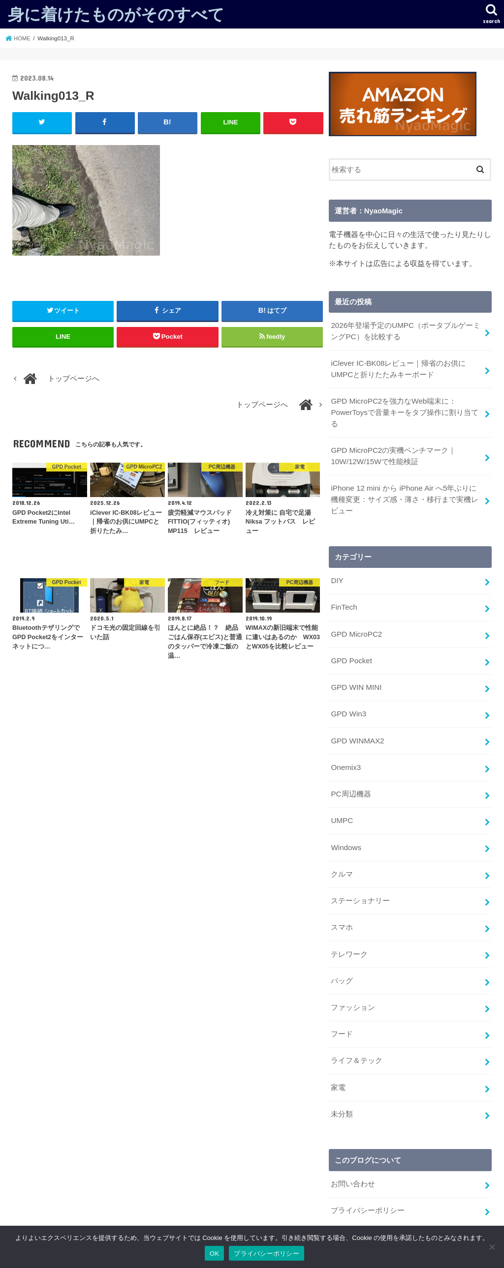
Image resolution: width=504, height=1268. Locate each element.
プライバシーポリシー (368, 1191)
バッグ (342, 965)
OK (214, 1253)
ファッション (353, 991)
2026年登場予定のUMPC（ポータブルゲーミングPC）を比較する (405, 331)
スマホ (342, 913)
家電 (338, 1069)
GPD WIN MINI (355, 679)
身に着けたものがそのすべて (116, 14)
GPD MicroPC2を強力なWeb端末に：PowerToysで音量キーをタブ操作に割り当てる (404, 410)
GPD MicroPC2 (355, 627)
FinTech (343, 601)
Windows (345, 835)
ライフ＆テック (356, 1043)
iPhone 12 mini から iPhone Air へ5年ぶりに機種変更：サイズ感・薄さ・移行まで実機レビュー (406, 495)
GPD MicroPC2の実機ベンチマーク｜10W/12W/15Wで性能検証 (392, 452)
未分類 (342, 1095)
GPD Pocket (351, 653)
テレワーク (349, 939)
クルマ (342, 861)
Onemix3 (345, 757)
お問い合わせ (353, 1165)
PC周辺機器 (351, 783)
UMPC (341, 809)
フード (342, 1017)
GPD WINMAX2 (356, 731)
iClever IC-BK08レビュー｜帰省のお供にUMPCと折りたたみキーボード (397, 367)
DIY (337, 575)
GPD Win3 (348, 705)
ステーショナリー (360, 887)
